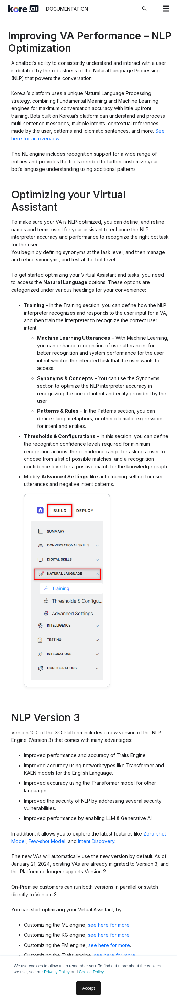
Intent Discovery (96, 841)
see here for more (109, 925)
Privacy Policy (57, 972)
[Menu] (166, 8)
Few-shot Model (47, 841)
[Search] (144, 8)
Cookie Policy (91, 972)
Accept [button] (88, 988)
